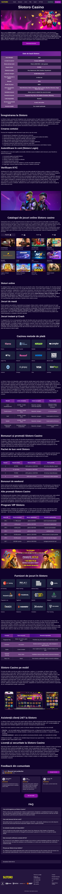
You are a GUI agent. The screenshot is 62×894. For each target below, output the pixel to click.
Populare (8, 235)
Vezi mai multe (31, 795)
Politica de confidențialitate (37, 877)
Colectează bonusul (31, 43)
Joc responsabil (37, 879)
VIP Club (41, 1)
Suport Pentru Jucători (55, 884)
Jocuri (25, 1)
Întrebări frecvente (56, 876)
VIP (52, 880)
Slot (54, 235)
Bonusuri (20, 1)
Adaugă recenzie (53, 772)
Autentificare (50, 1)
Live (23, 235)
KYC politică (36, 882)
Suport (35, 1)
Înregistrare (57, 1)
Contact (53, 874)
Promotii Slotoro (55, 878)
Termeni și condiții (37, 874)
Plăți (30, 1)
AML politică (36, 884)
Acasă (14, 1)
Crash (38, 235)
